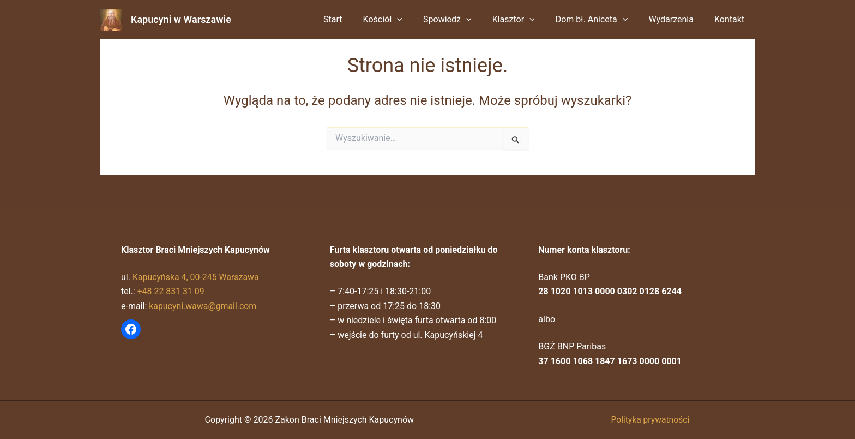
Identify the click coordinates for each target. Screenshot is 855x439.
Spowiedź (462, 19)
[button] (415, 19)
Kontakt (731, 19)
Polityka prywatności (650, 419)
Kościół (401, 19)
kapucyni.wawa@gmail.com (203, 306)
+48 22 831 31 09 (171, 291)
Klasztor (525, 19)
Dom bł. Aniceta (600, 19)
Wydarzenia (676, 19)
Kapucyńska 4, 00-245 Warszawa (196, 277)
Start (354, 19)
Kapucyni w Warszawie (181, 19)
